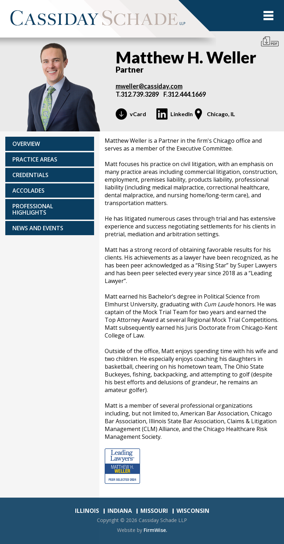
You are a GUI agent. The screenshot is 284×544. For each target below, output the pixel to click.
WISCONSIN (192, 511)
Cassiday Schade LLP (163, 520)
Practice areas (34, 159)
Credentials (30, 175)
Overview (26, 144)
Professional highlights (32, 209)
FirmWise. (155, 530)
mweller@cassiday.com (149, 86)
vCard (138, 113)
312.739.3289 (140, 94)
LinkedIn (181, 113)
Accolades (28, 190)
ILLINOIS (87, 511)
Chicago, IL (221, 113)
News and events (37, 228)
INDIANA (120, 511)
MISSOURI (154, 511)
